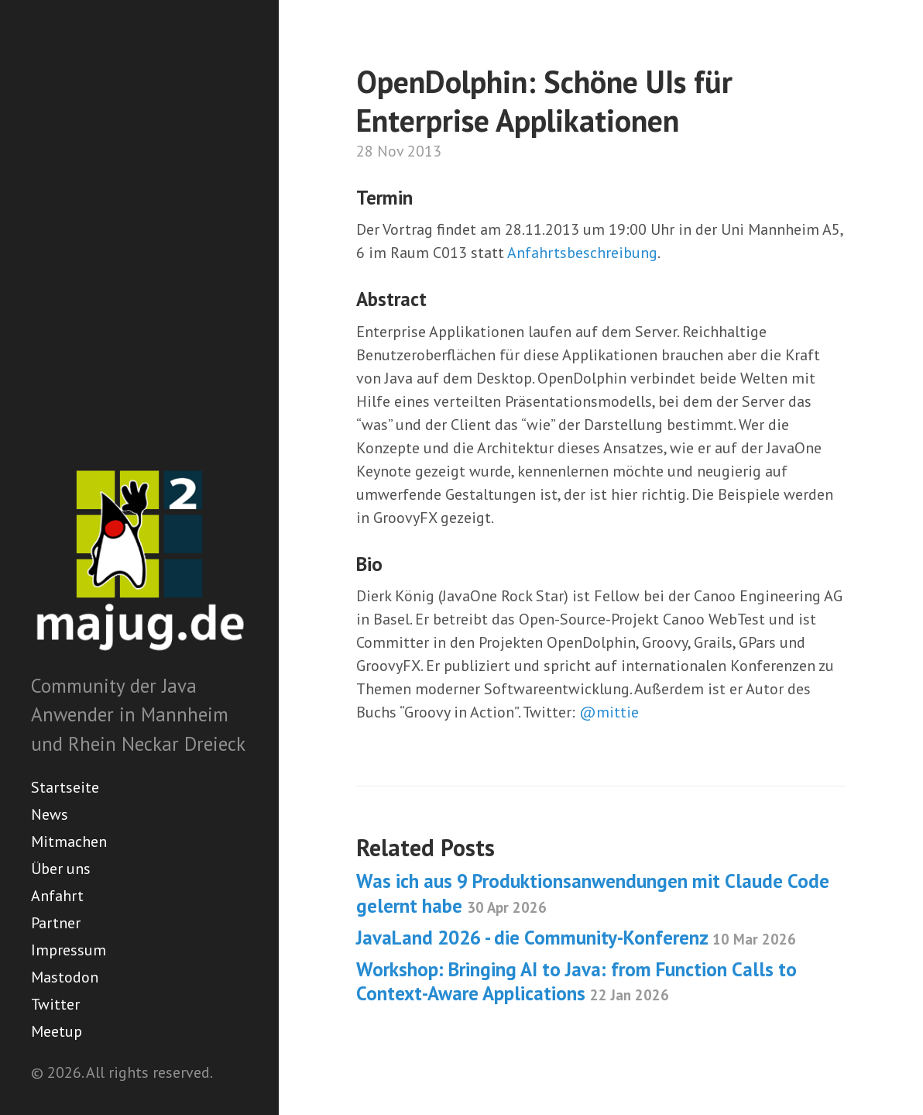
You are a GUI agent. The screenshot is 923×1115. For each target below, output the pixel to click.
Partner (56, 923)
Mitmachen (69, 841)
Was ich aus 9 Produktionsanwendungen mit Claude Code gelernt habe (592, 893)
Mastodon (64, 977)
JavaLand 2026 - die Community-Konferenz (576, 937)
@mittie (609, 712)
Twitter (55, 1004)
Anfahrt (57, 896)
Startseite (65, 787)
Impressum (68, 950)
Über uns (61, 869)
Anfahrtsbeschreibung (582, 253)
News (49, 814)
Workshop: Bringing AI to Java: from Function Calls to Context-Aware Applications (576, 981)
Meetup (56, 1031)
